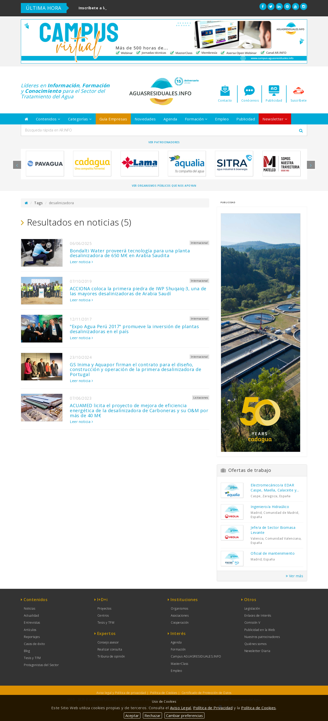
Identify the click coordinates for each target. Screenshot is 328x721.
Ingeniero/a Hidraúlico (270, 506)
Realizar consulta (109, 649)
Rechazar (152, 715)
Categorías (80, 118)
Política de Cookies (163, 693)
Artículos (30, 630)
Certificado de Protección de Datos (207, 693)
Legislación (252, 608)
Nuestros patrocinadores (262, 637)
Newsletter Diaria (257, 651)
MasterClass (179, 664)
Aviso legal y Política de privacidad (121, 693)
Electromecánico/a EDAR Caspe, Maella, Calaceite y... (275, 487)
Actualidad (31, 615)
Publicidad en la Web (259, 630)
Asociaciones (180, 615)
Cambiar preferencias (184, 715)
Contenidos (48, 118)
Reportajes (32, 637)
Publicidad (245, 118)
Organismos (179, 608)
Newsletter (274, 118)
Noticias (29, 608)
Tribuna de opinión (111, 656)
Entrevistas (32, 622)
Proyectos (104, 608)
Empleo (222, 118)
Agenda (170, 118)
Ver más (294, 575)
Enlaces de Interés (257, 615)
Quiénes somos (255, 644)
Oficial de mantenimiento (273, 553)
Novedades (145, 118)
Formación (196, 118)
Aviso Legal (180, 707)
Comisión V (252, 622)
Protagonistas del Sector (41, 665)
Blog (27, 651)
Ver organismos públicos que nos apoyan (164, 185)
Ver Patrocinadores (164, 142)
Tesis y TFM (32, 658)
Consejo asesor (108, 642)
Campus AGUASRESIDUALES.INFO (196, 656)
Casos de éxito (34, 644)
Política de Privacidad (213, 707)
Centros (103, 615)
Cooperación (180, 622)
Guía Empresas (113, 118)
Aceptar (132, 715)
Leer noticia (81, 261)
